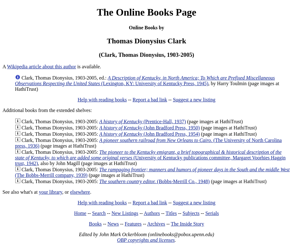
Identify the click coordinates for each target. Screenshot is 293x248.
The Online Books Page (146, 12)
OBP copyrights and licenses (146, 240)
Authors (152, 213)
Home (80, 213)
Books (95, 223)
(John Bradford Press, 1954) (149, 134)
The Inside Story (187, 223)
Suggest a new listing (194, 99)
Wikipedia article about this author (41, 66)
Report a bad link (149, 99)
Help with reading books (102, 99)
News (113, 223)
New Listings (125, 213)
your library (50, 192)
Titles (171, 213)
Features (133, 223)
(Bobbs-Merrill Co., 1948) (154, 181)
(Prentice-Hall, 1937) (142, 121)
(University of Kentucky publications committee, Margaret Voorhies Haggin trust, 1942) (150, 157)
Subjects (191, 213)
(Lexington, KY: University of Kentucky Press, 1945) (145, 80)
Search (99, 213)
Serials (212, 213)
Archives (156, 223)
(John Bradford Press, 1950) (149, 127)
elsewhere (80, 192)
